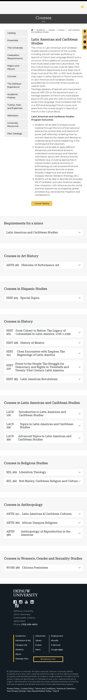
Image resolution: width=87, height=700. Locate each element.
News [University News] (38, 650)
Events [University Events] (38, 645)
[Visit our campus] (85, 31)
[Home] (32, 30)
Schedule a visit (48, 659)
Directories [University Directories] (40, 636)
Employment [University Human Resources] (57, 636)
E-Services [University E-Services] (55, 645)
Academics (40, 30)
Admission (12, 115)
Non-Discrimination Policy (39, 691)
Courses (11, 76)
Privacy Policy (13, 688)
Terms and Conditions (45, 688)
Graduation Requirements (15, 57)
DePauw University (16, 9)
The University (15, 47)
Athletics (19, 650)
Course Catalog (42, 203)
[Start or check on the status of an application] (85, 37)
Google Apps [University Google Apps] (57, 650)
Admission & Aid (23, 640)
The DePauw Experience (14, 85)
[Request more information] (85, 42)
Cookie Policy (27, 688)
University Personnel (12, 124)
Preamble (12, 40)
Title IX (56, 691)
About (18, 654)
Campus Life (21, 645)
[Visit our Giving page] (85, 47)
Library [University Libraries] (38, 640)
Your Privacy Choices (16, 691)
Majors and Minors (13, 67)
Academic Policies (12, 96)
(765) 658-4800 (29, 624)
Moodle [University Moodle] (54, 640)
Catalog (11, 33)
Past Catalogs (14, 133)
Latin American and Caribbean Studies (32, 232)
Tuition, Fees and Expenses (15, 106)
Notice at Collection (66, 688)
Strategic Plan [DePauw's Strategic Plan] (21, 659)
